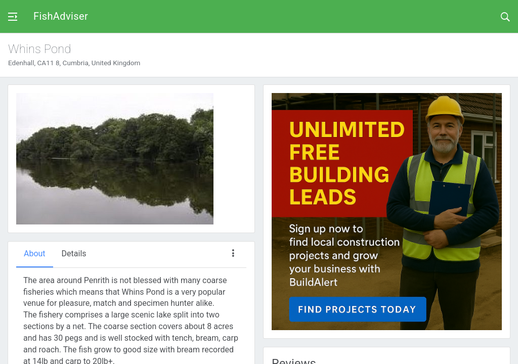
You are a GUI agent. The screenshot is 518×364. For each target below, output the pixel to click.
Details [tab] (74, 253)
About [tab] (35, 253)
